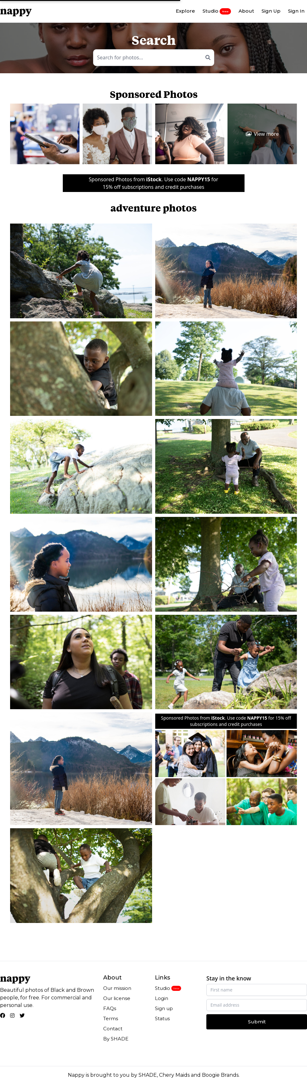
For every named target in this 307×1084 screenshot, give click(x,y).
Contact (112, 1029)
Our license (116, 998)
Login (161, 998)
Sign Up (271, 11)
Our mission (117, 988)
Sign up (164, 1008)
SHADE (148, 1075)
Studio (217, 11)
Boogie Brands (220, 1075)
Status (162, 1018)
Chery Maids (174, 1075)
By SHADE (115, 1039)
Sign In (296, 11)
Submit (257, 1022)
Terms (110, 1018)
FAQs (109, 1008)
